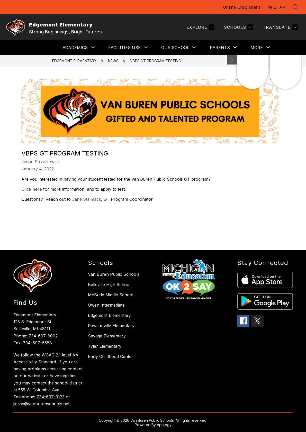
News (113, 61)
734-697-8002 (43, 335)
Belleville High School (109, 284)
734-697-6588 (37, 342)
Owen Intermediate (106, 305)
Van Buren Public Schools (113, 274)
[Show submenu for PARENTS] (220, 47)
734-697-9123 (51, 396)
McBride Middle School (110, 294)
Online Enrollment (241, 7)
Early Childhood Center (110, 356)
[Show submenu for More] (256, 47)
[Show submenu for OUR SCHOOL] (175, 47)
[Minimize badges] (232, 60)
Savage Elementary (107, 335)
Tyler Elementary (104, 346)
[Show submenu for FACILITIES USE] (124, 47)
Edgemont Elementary (74, 61)
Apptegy (164, 424)
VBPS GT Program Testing (155, 61)
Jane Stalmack (86, 199)
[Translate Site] (280, 27)
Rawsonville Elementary (111, 325)
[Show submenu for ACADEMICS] (75, 47)
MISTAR (276, 7)
